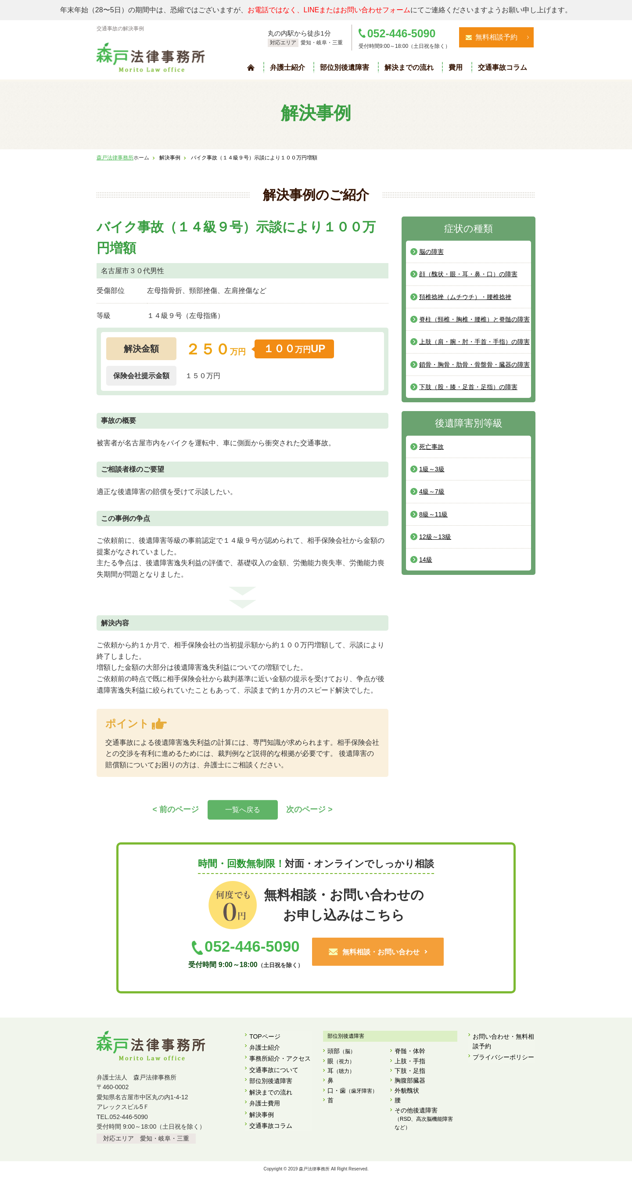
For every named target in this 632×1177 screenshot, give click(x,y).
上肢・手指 (410, 1061)
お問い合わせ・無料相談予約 (503, 1041)
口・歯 (352, 1091)
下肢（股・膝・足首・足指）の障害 (468, 386)
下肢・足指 (410, 1071)
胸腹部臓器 (410, 1080)
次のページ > (309, 809)
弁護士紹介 (287, 67)
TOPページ (264, 1036)
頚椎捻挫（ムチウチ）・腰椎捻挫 (465, 296)
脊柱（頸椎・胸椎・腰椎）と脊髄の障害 (474, 319)
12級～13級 (435, 536)
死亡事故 (431, 446)
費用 (456, 67)
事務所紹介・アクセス (280, 1055)
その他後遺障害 (426, 1119)
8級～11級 (433, 514)
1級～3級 (432, 469)
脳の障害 (431, 251)
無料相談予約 (496, 37)
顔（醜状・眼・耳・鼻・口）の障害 (468, 274)
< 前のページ (176, 809)
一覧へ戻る (242, 809)
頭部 (341, 1052)
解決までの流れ (409, 67)
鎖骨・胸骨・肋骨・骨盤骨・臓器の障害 (474, 364)
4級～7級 (432, 491)
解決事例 (261, 1104)
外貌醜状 (407, 1090)
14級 (425, 559)
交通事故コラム (502, 67)
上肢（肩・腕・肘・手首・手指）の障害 (474, 341)
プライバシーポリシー (503, 1055)
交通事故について (273, 1065)
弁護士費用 (264, 1094)
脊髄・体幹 (410, 1051)
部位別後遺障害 (344, 67)
